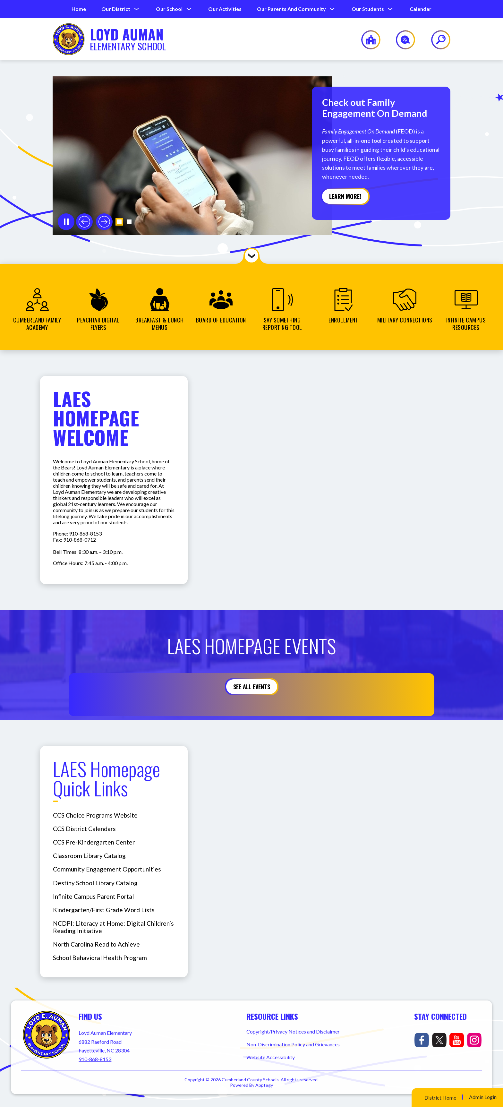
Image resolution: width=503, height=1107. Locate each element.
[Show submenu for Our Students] (368, 9)
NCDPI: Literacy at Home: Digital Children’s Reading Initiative (113, 927)
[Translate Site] (401, 39)
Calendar (420, 9)
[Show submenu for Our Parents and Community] (291, 9)
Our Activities (225, 9)
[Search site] (436, 39)
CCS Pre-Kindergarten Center (94, 842)
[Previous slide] (84, 221)
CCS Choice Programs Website (95, 815)
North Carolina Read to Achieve (96, 944)
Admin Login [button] (483, 1097)
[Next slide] (104, 221)
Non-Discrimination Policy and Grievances (293, 1044)
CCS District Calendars (84, 828)
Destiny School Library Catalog (95, 883)
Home (79, 9)
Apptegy (264, 1085)
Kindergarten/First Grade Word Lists (104, 910)
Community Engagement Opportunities (107, 869)
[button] (119, 221)
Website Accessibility (270, 1057)
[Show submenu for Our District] (115, 9)
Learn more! (345, 196)
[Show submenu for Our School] (169, 9)
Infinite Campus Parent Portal (93, 896)
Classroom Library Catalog (89, 855)
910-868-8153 (95, 1059)
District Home (440, 1097)
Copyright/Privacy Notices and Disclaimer (293, 1031)
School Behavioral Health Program (100, 957)
